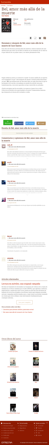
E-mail (42, 123)
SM (14, 20)
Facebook (40, 425)
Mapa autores (23, 425)
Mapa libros (23, 428)
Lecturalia (3, 5)
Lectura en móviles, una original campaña (21, 283)
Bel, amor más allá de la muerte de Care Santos (17, 312)
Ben (36, 382)
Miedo (36, 397)
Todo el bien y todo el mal (13, 413)
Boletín (40, 435)
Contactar (6, 437)
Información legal (8, 425)
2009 (25, 20)
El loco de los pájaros (13, 367)
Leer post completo (24, 302)
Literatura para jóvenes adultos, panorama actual (18, 309)
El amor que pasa (13, 351)
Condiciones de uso (8, 433)
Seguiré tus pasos (13, 397)
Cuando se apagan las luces (36, 351)
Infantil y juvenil (17, 24)
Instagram (40, 430)
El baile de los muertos (13, 382)
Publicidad (6, 435)
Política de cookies (8, 430)
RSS (39, 433)
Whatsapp (8, 123)
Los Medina (36, 367)
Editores (22, 430)
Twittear (31, 123)
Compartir (20, 123)
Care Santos (10, 5)
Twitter (40, 428)
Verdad (36, 413)
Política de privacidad (9, 428)
